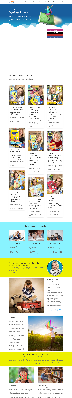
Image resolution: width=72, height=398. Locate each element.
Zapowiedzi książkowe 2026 (22, 33)
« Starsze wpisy (36, 176)
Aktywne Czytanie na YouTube (54, 35)
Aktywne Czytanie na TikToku (54, 32)
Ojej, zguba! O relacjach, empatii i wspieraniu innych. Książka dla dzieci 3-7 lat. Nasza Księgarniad (55, 70)
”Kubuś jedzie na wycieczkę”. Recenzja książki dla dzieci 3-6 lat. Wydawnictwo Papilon (16, 154)
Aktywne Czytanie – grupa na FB (54, 37)
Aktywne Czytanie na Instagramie (54, 30)
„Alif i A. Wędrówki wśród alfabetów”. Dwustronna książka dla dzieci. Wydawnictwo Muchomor (36, 161)
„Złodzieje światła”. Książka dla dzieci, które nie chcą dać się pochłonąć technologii (17, 68)
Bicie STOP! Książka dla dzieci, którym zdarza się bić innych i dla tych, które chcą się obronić (55, 115)
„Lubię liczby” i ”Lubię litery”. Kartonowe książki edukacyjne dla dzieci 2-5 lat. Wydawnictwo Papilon (35, 116)
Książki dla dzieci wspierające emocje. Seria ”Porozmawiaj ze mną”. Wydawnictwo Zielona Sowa (35, 70)
